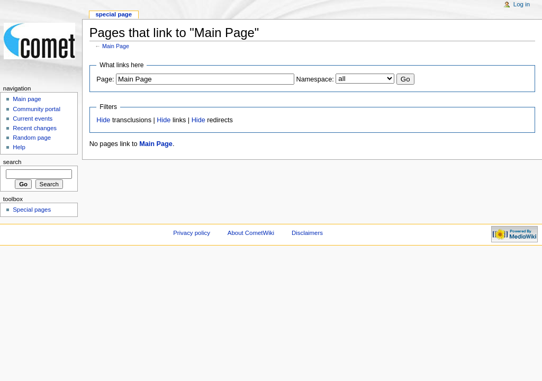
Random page (32, 137)
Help (19, 147)
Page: (105, 79)
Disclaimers (307, 233)
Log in (521, 4)
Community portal (36, 109)
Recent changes (35, 128)
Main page (27, 99)
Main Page (115, 46)
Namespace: (315, 79)
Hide (103, 120)
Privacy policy (191, 233)
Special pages (32, 209)
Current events (32, 118)
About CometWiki (251, 233)
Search (12, 162)
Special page (113, 14)
